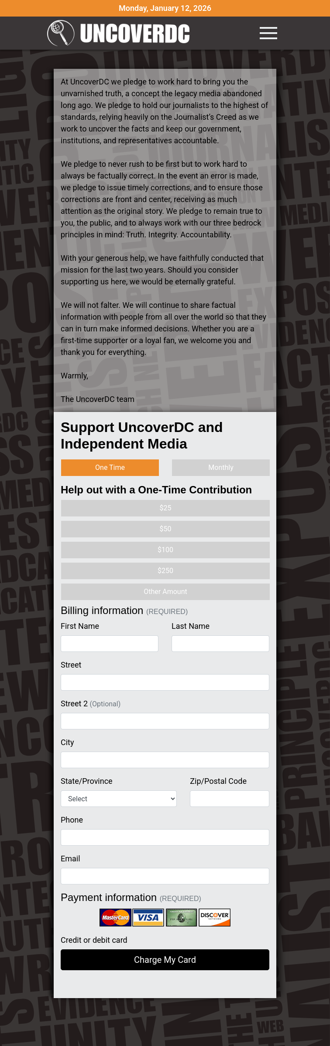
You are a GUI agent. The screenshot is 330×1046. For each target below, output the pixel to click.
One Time (110, 467)
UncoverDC (121, 33)
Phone (72, 819)
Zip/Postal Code (218, 781)
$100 (165, 550)
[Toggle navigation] (268, 33)
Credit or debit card (94, 940)
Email (70, 858)
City (67, 742)
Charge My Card (165, 960)
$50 (166, 529)
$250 (165, 571)
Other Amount (165, 591)
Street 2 (90, 703)
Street (71, 664)
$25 (166, 508)
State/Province (87, 781)
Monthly (220, 467)
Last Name (191, 626)
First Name (80, 626)
